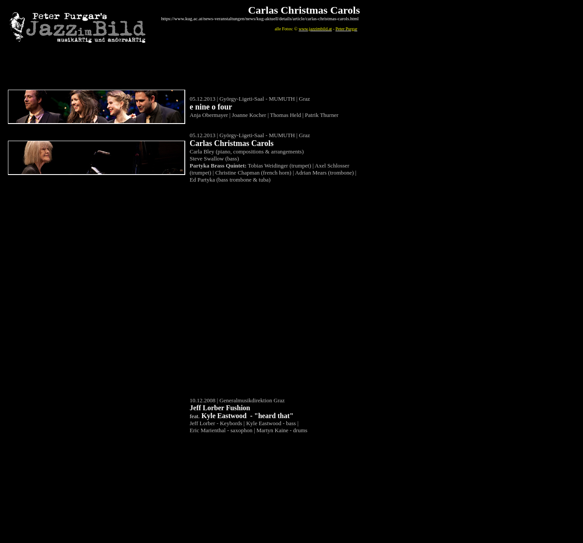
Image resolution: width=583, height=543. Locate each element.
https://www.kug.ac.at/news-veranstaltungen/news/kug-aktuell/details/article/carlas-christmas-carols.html (260, 18)
